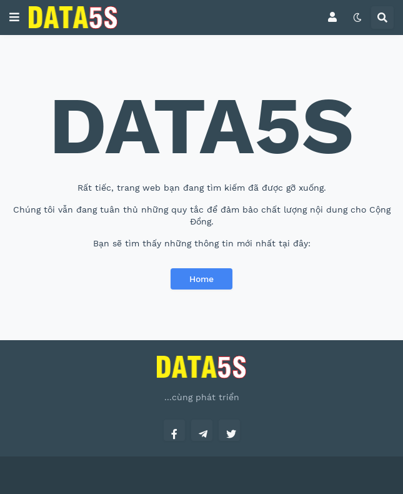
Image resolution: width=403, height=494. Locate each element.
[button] (14, 17)
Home (201, 279)
